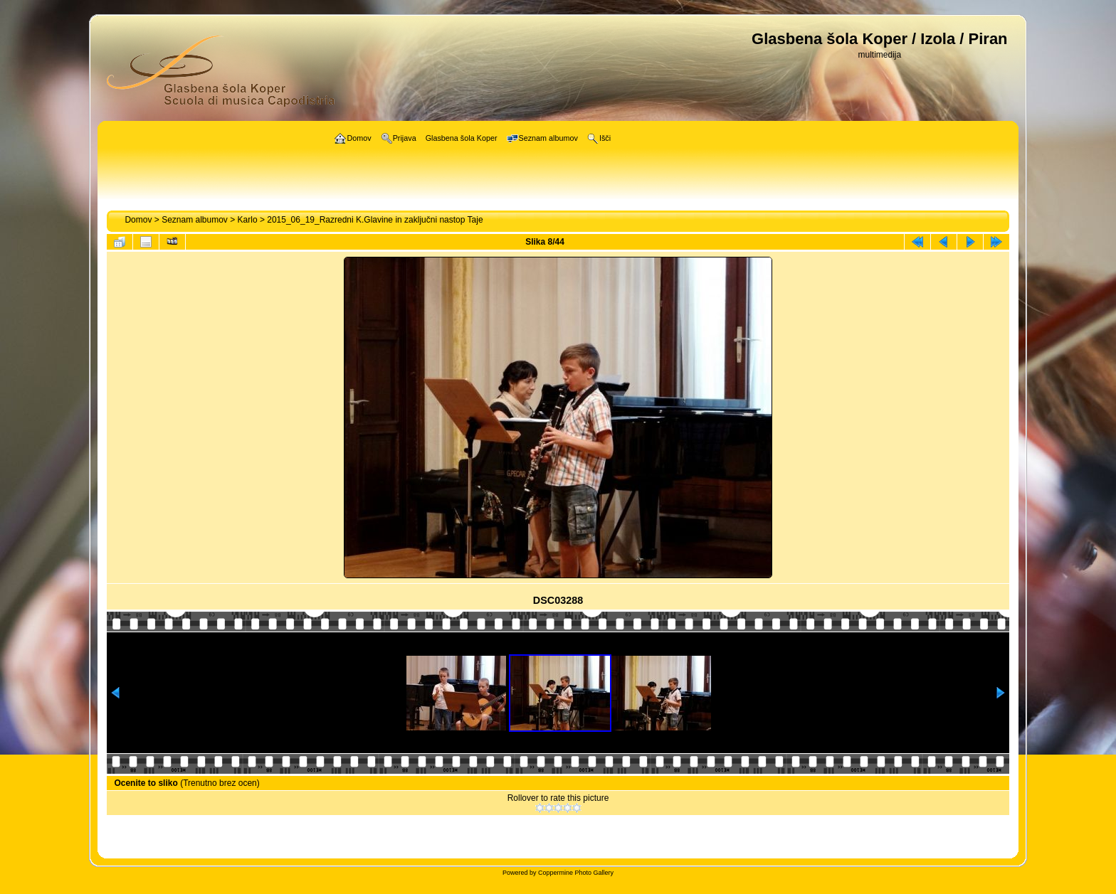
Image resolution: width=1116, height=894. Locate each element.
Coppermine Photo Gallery (576, 872)
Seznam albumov (195, 220)
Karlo (248, 220)
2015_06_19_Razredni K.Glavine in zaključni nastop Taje (375, 220)
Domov (138, 220)
